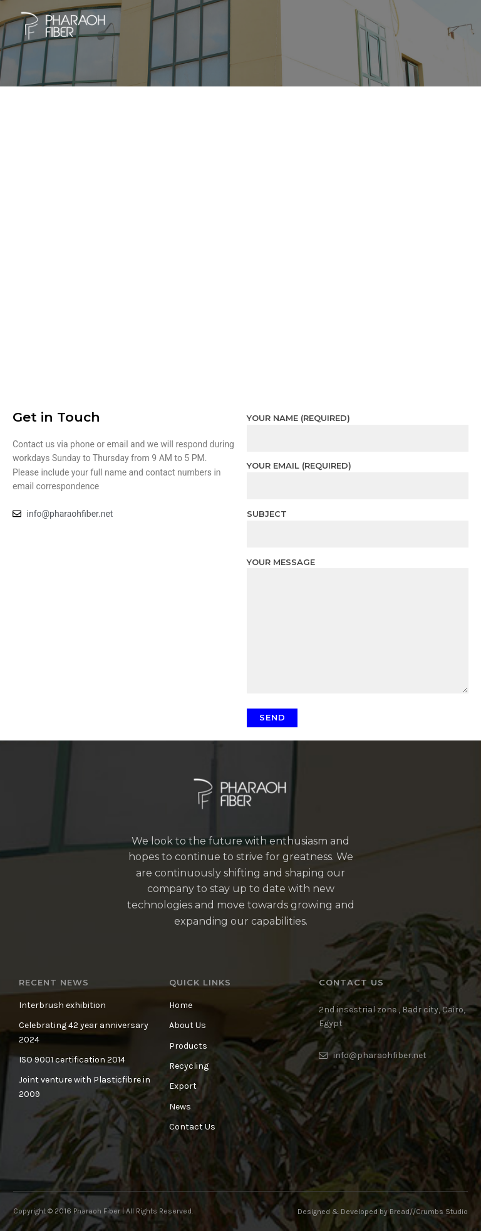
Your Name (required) (357, 428)
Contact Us (192, 1126)
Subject (357, 524)
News (180, 1106)
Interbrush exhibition (62, 1005)
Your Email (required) (357, 475)
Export (183, 1086)
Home (180, 1005)
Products (188, 1046)
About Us (187, 1025)
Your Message (357, 626)
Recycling (189, 1066)
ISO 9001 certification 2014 (72, 1059)
